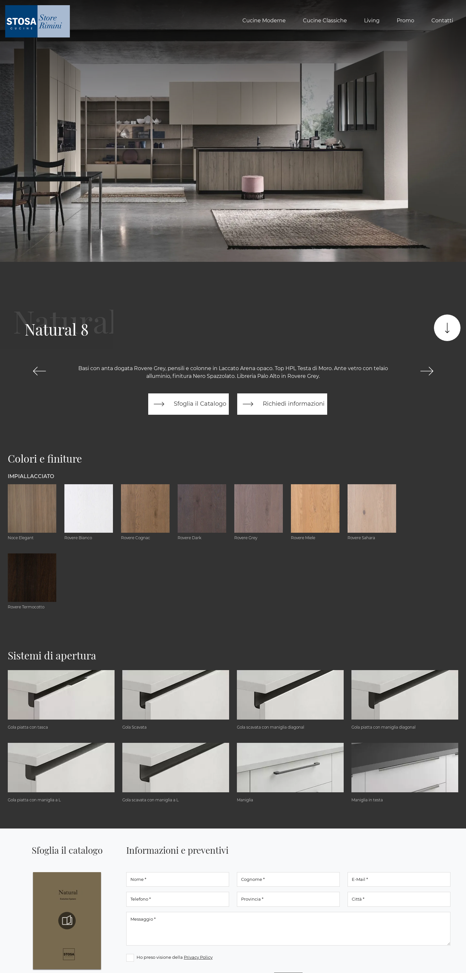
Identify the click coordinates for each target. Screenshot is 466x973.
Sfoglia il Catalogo (188, 404)
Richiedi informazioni (282, 404)
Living (372, 20)
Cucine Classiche (325, 20)
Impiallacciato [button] (31, 476)
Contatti (442, 20)
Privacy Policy (198, 957)
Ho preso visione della (175, 957)
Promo (405, 20)
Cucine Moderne (264, 20)
